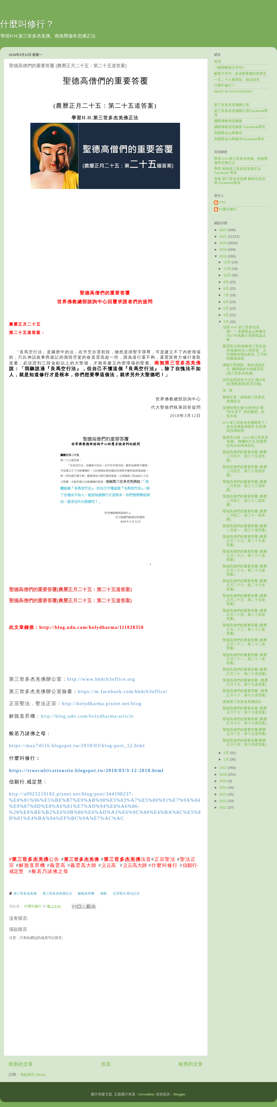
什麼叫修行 (228, 209)
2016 (223, 774)
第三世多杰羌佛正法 (57, 893)
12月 (227, 262)
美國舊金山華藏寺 (228, 133)
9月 (226, 282)
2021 (223, 236)
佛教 (103, 893)
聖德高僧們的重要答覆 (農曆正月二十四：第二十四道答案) (245, 615)
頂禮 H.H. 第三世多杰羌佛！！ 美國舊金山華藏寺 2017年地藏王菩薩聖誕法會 (244, 333)
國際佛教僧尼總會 (228, 121)
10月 (227, 275)
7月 (226, 295)
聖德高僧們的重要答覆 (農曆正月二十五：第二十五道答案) (245, 600)
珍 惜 (227, 390)
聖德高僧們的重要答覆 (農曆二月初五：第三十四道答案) (245, 471)
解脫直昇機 (86, 893)
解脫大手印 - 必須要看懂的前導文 (240, 73)
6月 (226, 302)
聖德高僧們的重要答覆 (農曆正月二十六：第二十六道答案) (245, 585)
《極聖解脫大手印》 (230, 67)
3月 (226, 322)
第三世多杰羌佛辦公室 (231, 105)
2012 (223, 801)
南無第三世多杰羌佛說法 (242, 702)
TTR (222, 202)
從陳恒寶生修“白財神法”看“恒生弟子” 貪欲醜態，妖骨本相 (244, 412)
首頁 (106, 1064)
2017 (223, 768)
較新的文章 (21, 1064)
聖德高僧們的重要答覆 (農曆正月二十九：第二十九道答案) (245, 541)
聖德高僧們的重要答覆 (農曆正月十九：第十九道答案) (245, 682)
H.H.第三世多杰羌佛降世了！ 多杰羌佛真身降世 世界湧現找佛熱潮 (245, 427)
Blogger (179, 1094)
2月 (226, 753)
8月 (226, 288)
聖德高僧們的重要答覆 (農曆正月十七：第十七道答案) (245, 710)
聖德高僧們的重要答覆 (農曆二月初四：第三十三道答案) (245, 486)
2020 (223, 243)
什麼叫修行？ (27, 24)
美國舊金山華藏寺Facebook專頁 (239, 139)
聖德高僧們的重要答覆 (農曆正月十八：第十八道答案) (245, 693)
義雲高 (58, 865)
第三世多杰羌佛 (25, 893)
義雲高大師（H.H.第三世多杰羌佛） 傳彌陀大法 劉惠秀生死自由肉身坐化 (245, 441)
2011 (223, 807)
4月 (226, 315)
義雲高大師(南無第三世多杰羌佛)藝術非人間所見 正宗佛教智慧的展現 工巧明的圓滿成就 (245, 352)
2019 (223, 249)
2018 (223, 256)
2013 (223, 794)
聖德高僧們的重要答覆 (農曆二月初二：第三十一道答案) (245, 515)
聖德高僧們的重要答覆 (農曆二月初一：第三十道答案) (245, 528)
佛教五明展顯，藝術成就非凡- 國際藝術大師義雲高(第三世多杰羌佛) (244, 369)
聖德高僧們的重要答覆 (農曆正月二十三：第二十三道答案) (245, 629)
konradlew (146, 1094)
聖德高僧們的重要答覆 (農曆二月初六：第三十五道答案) (245, 456)
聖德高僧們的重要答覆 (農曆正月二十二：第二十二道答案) (245, 644)
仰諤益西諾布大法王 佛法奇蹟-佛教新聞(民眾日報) (244, 382)
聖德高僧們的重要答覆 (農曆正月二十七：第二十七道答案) (245, 570)
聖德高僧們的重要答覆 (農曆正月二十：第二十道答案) (245, 671)
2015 (223, 781)
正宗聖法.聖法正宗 (126, 893)
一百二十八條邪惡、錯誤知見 (237, 80)
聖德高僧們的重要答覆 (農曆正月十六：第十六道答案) (245, 721)
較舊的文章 (191, 1064)
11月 (227, 269)
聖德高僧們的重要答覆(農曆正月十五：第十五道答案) (244, 732)
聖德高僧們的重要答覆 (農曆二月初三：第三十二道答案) (245, 500)
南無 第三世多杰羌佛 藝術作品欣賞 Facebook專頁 (239, 181)
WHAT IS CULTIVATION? (233, 91)
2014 (223, 787)
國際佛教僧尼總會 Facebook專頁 (239, 127)
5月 (226, 308)
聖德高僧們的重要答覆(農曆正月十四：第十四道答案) (244, 742)
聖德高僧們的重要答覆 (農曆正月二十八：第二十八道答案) (245, 555)
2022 (223, 230)
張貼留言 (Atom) (33, 1075)
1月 (226, 759)
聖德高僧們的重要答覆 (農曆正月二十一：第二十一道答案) (245, 659)
